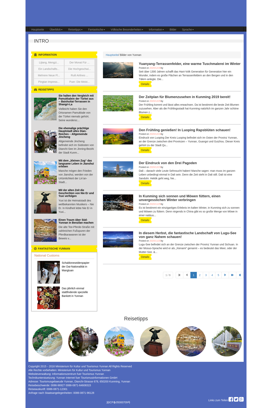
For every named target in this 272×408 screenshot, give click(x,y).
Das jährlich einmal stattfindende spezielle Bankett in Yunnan (75, 292)
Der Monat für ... (80, 62)
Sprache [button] (188, 29)
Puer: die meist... (79, 81)
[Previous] (179, 275)
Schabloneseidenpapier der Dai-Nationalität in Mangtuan (75, 266)
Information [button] (156, 29)
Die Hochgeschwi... (79, 68)
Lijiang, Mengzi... (49, 62)
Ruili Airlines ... (79, 75)
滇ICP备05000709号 (118, 402)
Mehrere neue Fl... (49, 75)
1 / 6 (168, 275)
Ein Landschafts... (48, 68)
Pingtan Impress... (49, 81)
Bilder (173, 29)
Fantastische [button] (96, 29)
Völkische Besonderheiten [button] (127, 29)
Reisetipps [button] (75, 29)
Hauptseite (37, 29)
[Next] (240, 275)
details (145, 84)
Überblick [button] (56, 29)
